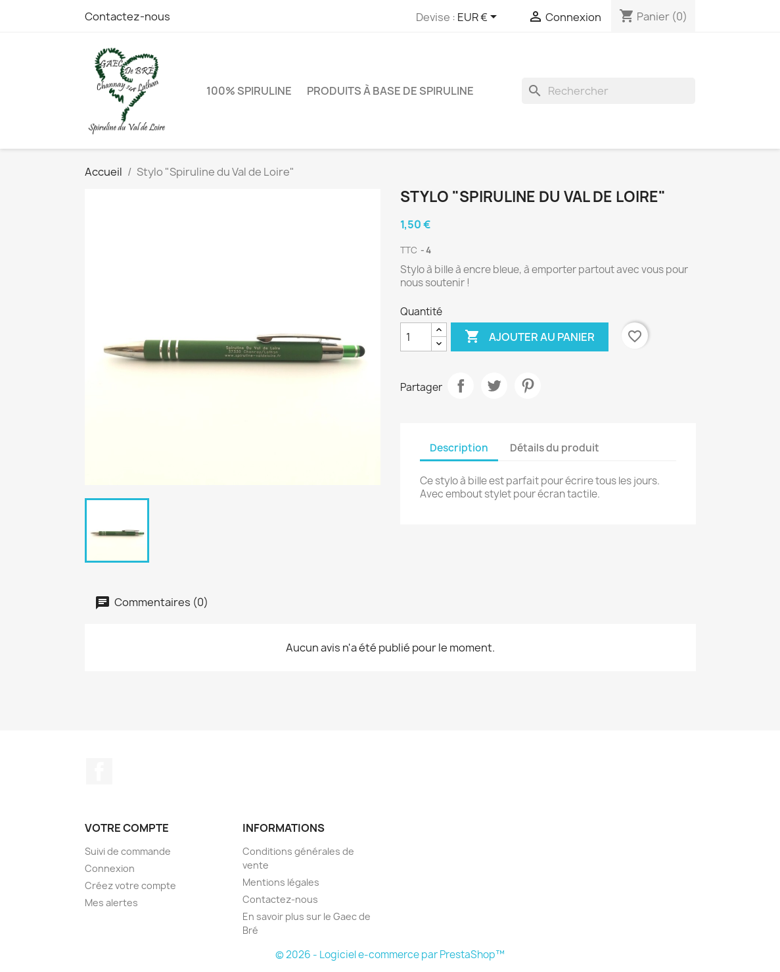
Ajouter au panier (530, 336)
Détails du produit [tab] (554, 448)
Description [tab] (459, 448)
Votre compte (127, 828)
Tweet (494, 385)
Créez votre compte (130, 885)
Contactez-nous (127, 16)
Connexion (110, 868)
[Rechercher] (608, 91)
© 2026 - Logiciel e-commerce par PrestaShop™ (390, 954)
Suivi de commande (128, 851)
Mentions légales (280, 882)
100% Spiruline (249, 91)
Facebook (99, 771)
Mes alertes (111, 902)
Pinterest (528, 385)
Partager (460, 385)
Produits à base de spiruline (390, 91)
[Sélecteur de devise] (479, 18)
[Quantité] (416, 336)
